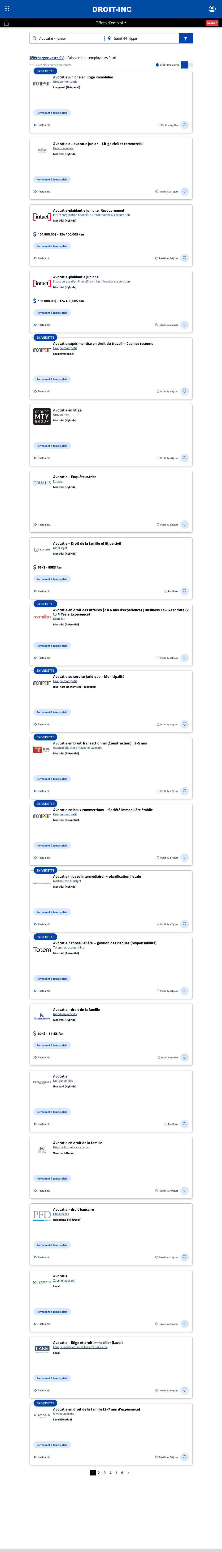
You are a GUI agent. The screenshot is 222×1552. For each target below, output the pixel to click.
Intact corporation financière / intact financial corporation (91, 214)
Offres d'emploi (109, 23)
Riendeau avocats (65, 1014)
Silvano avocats (63, 1413)
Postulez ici (41, 125)
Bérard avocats (63, 148)
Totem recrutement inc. (69, 947)
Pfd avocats (61, 1213)
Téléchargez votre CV (47, 57)
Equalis (58, 481)
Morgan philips (63, 1080)
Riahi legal (60, 547)
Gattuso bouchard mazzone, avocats (77, 747)
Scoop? (212, 22)
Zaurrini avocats (64, 1280)
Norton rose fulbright (67, 880)
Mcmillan (59, 618)
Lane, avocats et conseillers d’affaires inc (80, 1347)
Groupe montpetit (65, 81)
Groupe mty (61, 414)
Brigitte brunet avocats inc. (71, 1147)
